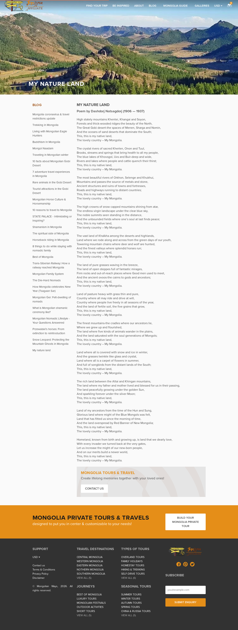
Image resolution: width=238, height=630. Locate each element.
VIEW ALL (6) (128, 578)
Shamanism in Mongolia (47, 227)
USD (218, 5)
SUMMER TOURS (131, 594)
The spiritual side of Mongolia (51, 233)
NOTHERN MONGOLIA (90, 569)
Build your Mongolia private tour (185, 522)
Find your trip (97, 5)
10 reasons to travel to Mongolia (52, 210)
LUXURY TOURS (86, 598)
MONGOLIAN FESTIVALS (91, 602)
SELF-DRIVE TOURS (133, 573)
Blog (152, 5)
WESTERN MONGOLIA (90, 561)
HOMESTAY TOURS (132, 565)
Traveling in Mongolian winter (50, 155)
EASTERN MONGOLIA (89, 565)
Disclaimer (39, 578)
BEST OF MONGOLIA (89, 594)
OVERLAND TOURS (132, 557)
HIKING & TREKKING (133, 569)
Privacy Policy (40, 573)
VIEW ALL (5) (84, 578)
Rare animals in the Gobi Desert (52, 182)
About (139, 5)
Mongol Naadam (43, 148)
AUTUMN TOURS (131, 602)
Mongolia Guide (175, 5)
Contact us (94, 489)
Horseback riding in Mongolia (51, 240)
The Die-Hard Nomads (47, 280)
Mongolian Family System (48, 274)
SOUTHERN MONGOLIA (91, 573)
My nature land (42, 350)
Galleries (202, 5)
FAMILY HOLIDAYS (132, 561)
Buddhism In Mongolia (46, 142)
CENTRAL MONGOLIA (89, 557)
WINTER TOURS (130, 598)
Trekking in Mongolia (45, 125)
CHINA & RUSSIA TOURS (135, 611)
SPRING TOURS (130, 607)
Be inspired (120, 5)
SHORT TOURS (86, 611)
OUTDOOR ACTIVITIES (90, 607)
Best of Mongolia (43, 257)
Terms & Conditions (44, 569)
